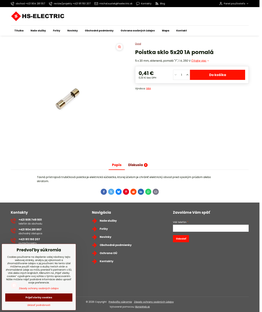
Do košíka (217, 74)
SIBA (148, 88)
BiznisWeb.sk (142, 306)
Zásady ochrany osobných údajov (154, 302)
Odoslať (181, 238)
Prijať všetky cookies (38, 307)
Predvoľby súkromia (120, 302)
